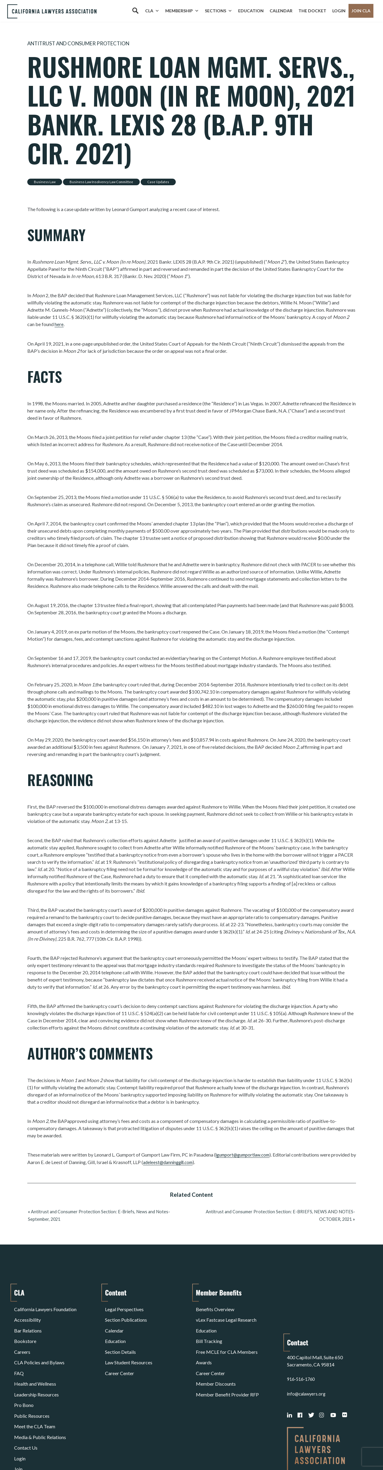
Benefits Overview (215, 1305)
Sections (218, 11)
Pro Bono (24, 1370)
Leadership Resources (36, 1363)
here (59, 324)
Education (251, 10)
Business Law (44, 181)
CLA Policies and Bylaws (39, 1341)
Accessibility (27, 1313)
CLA (152, 11)
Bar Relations (28, 1320)
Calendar (281, 10)
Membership (182, 11)
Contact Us (25, 1399)
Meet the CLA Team (34, 1385)
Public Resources (31, 1378)
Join (18, 1414)
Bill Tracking (209, 1327)
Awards (204, 1341)
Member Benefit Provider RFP (227, 1363)
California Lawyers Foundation (45, 1305)
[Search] (135, 11)
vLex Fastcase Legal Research (226, 1313)
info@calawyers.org (307, 1341)
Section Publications (126, 1313)
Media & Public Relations (40, 1392)
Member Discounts (216, 1356)
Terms (40, 1450)
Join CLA (361, 10)
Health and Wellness (35, 1356)
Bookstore (25, 1327)
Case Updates (158, 181)
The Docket (312, 10)
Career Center (119, 1349)
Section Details (120, 1334)
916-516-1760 (302, 1327)
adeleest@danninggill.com (176, 1161)
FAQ (19, 1349)
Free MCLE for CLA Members (227, 1334)
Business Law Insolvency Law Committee (101, 181)
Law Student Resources (128, 1341)
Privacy (63, 1450)
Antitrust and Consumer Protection (86, 43)
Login (339, 10)
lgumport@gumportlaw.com (245, 1154)
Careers (22, 1334)
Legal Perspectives (124, 1305)
